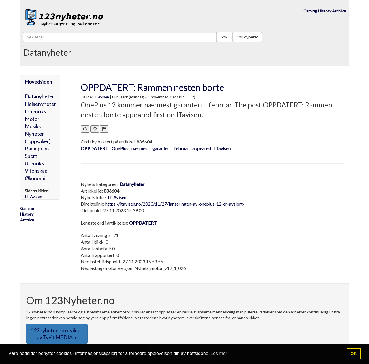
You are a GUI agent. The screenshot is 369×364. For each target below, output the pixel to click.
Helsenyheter (40, 104)
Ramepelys (37, 148)
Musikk (33, 126)
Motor (32, 119)
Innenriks (35, 111)
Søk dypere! (247, 36)
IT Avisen (101, 97)
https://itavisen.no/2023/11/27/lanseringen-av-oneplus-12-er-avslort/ (174, 203)
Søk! (225, 36)
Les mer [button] (218, 353)
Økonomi (35, 178)
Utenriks (34, 163)
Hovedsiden (38, 82)
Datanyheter (39, 96)
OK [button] (354, 353)
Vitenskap (36, 170)
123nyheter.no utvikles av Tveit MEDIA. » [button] (57, 333)
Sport (31, 156)
